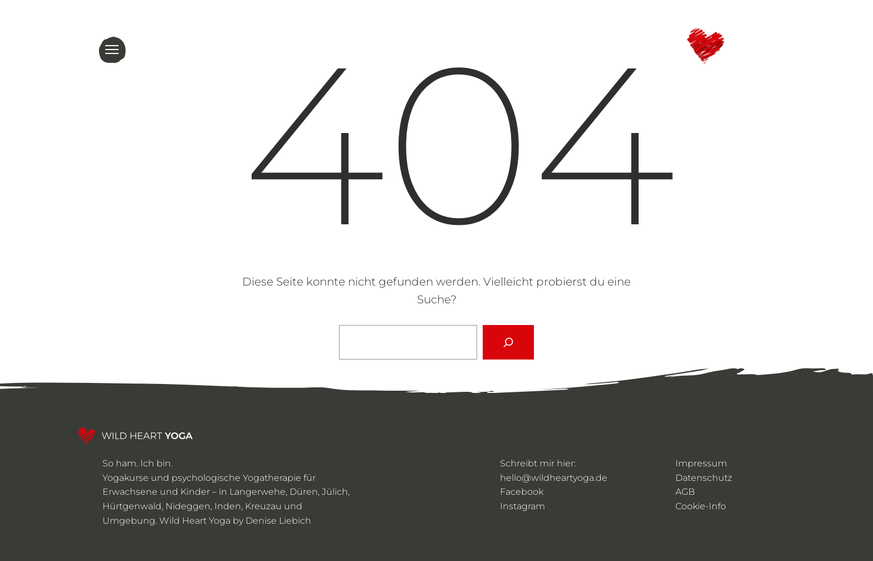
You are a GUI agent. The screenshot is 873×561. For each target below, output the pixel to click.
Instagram (522, 506)
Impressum (701, 463)
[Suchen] (508, 342)
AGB (685, 491)
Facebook (521, 491)
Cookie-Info (700, 506)
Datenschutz (703, 478)
